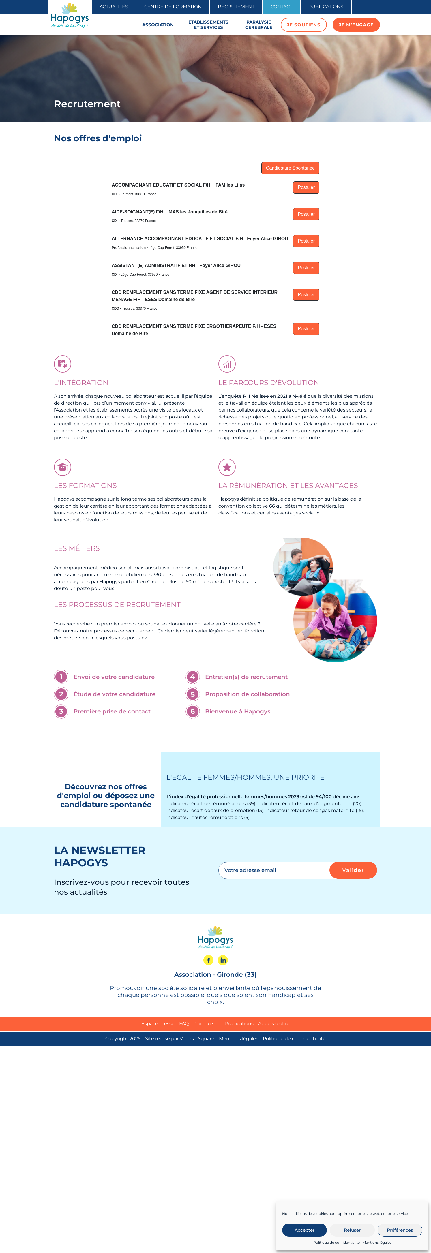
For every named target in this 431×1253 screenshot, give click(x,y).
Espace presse (158, 1023)
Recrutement (236, 7)
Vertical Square (197, 1038)
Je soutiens (304, 24)
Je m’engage (356, 24)
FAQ (184, 1023)
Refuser (352, 1230)
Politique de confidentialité (336, 1242)
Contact (281, 7)
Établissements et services (208, 24)
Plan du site (206, 1023)
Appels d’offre (274, 1023)
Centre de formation (173, 7)
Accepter (304, 1230)
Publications (325, 7)
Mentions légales (377, 1242)
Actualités (114, 7)
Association (158, 24)
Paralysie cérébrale (258, 24)
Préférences (400, 1230)
